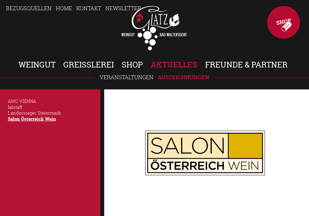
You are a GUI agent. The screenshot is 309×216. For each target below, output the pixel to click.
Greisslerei (88, 64)
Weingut (37, 64)
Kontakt (88, 8)
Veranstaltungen (126, 77)
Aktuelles (174, 64)
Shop (283, 22)
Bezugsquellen (29, 8)
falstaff (15, 107)
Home (64, 8)
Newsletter (123, 8)
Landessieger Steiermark (34, 113)
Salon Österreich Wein (32, 119)
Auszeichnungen (183, 77)
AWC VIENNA (22, 101)
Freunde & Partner (246, 64)
